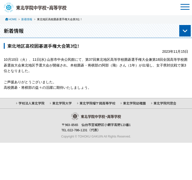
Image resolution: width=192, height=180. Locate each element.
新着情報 (26, 19)
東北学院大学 (62, 103)
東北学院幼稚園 (134, 103)
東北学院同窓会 (165, 103)
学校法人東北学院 (31, 103)
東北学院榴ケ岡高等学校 (97, 103)
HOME (12, 19)
